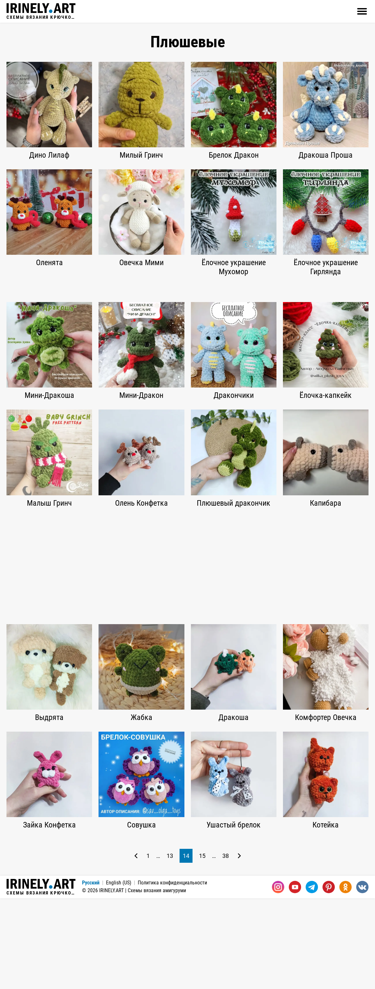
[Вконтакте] (362, 978)
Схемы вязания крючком (41, 11)
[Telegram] (312, 978)
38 (225, 946)
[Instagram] (278, 978)
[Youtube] (295, 978)
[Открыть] (362, 11)
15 (202, 946)
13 (170, 946)
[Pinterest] (328, 978)
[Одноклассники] (345, 978)
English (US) (118, 973)
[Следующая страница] (239, 946)
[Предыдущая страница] (136, 946)
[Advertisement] (187, 334)
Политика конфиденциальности (172, 973)
